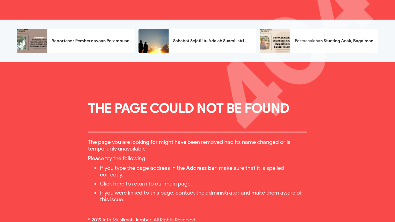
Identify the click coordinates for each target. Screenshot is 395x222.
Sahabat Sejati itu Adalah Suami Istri (208, 40)
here (118, 183)
